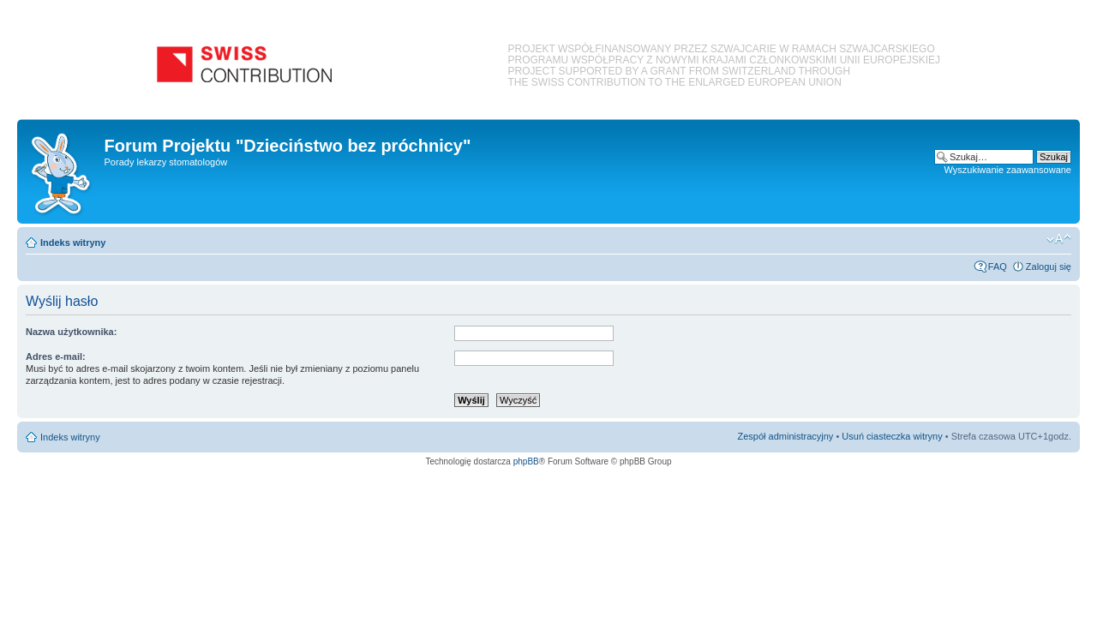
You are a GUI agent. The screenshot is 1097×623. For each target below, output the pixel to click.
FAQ (997, 266)
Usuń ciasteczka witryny (892, 436)
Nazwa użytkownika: (71, 331)
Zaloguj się (1048, 266)
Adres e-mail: (56, 356)
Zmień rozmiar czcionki (1058, 239)
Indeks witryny (72, 242)
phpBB (526, 461)
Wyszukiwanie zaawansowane (1007, 170)
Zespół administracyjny (786, 436)
